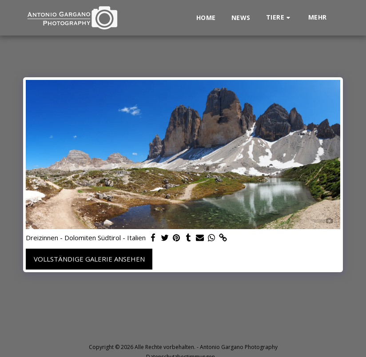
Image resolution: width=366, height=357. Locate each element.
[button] (279, 17)
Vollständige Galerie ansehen (89, 258)
